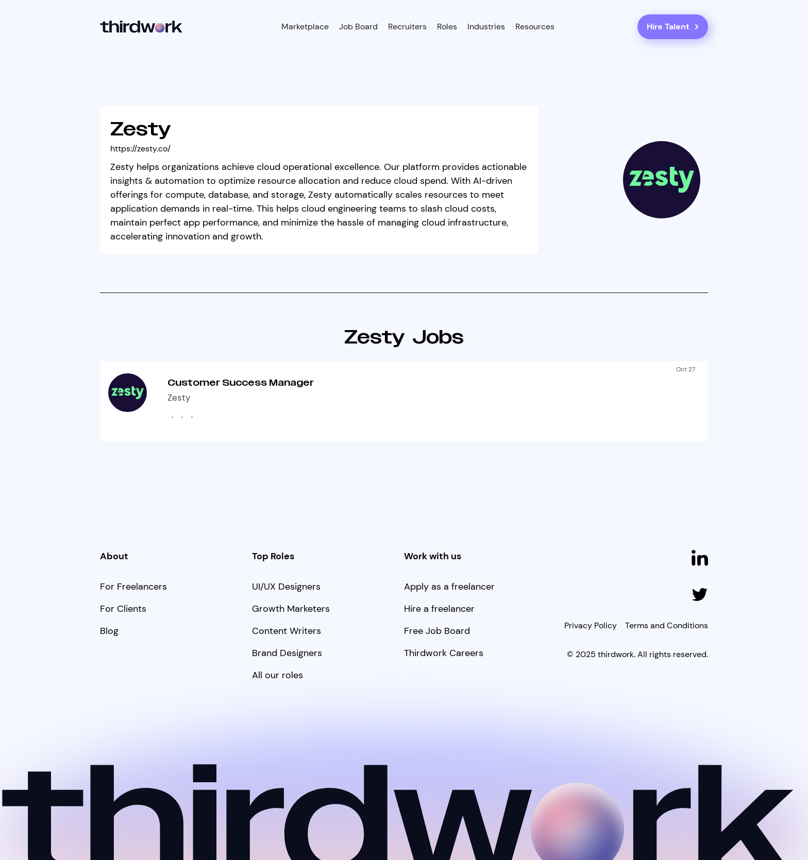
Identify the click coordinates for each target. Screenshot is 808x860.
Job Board (358, 26)
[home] (141, 27)
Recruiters (407, 26)
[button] (305, 27)
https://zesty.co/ (140, 148)
